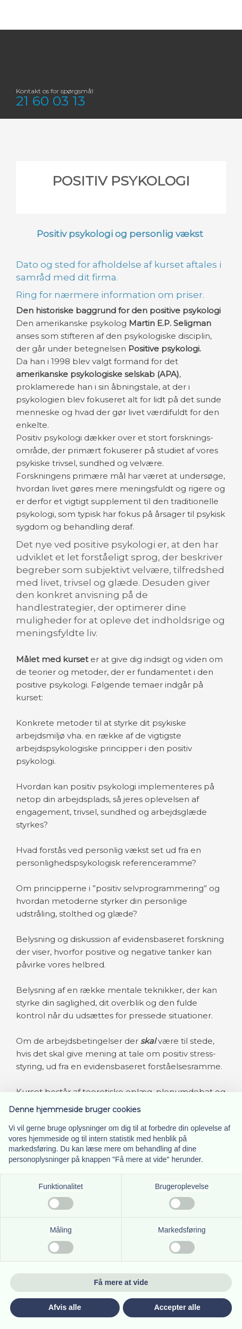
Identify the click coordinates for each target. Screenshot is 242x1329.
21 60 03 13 (50, 101)
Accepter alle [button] (177, 1307)
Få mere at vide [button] (121, 1282)
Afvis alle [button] (64, 1307)
